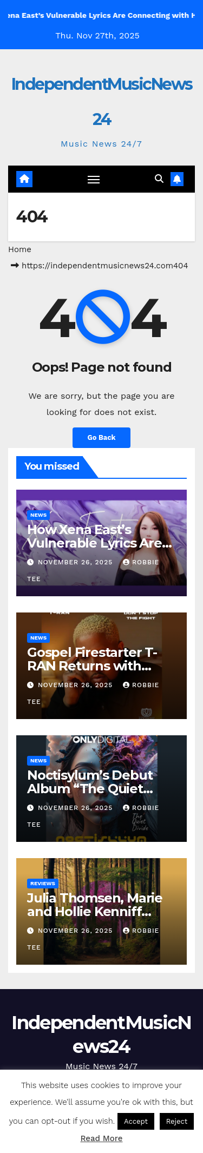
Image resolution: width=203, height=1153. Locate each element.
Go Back (102, 437)
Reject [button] (177, 1121)
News (38, 515)
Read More (101, 1138)
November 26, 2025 (76, 562)
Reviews (42, 883)
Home (19, 249)
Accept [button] (136, 1121)
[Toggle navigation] (94, 179)
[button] (159, 179)
